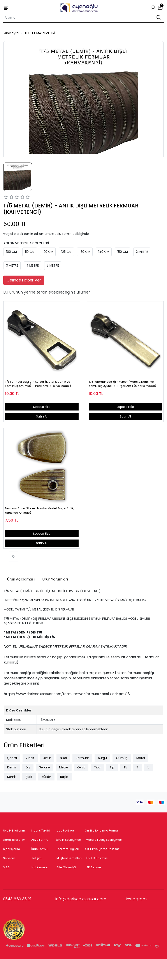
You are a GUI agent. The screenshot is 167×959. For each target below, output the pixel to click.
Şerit (29, 777)
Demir (11, 767)
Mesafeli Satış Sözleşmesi (104, 840)
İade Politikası (65, 830)
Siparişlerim (11, 849)
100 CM (11, 251)
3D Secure (94, 867)
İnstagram (136, 899)
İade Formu (39, 849)
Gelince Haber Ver (24, 280)
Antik (47, 758)
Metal (140, 758)
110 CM (30, 251)
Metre (63, 767)
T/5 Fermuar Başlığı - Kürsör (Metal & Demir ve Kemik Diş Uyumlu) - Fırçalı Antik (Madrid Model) (122, 384)
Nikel (63, 758)
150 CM (122, 251)
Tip (112, 767)
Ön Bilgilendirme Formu (101, 830)
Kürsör (46, 777)
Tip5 (97, 767)
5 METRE (53, 265)
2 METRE (142, 251)
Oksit (81, 767)
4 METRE (32, 265)
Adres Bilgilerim (14, 840)
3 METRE (12, 265)
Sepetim (9, 858)
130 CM (85, 251)
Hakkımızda (40, 867)
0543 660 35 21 (29, 899)
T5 (125, 767)
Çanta (12, 758)
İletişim (37, 858)
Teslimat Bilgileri (67, 849)
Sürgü (102, 758)
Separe (44, 767)
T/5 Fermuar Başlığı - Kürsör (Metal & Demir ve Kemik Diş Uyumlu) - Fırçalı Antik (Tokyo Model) (38, 384)
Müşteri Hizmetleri (69, 858)
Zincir (30, 758)
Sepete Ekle (42, 407)
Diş (28, 767)
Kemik (11, 777)
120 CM (48, 251)
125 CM (66, 251)
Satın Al (41, 416)
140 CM (103, 251)
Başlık (64, 777)
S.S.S (6, 867)
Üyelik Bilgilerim (14, 830)
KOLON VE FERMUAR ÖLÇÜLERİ (26, 243)
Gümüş (121, 758)
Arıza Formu (39, 840)
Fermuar (82, 758)
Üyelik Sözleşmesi (68, 840)
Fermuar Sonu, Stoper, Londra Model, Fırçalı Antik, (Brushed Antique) (39, 510)
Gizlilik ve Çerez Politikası (102, 849)
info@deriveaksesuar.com (90, 899)
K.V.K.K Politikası (97, 858)
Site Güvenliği (66, 867)
